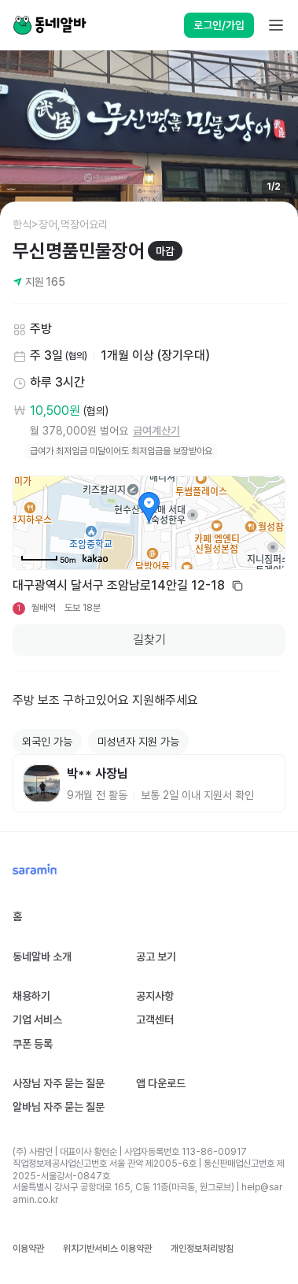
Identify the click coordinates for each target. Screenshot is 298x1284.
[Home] (49, 25)
